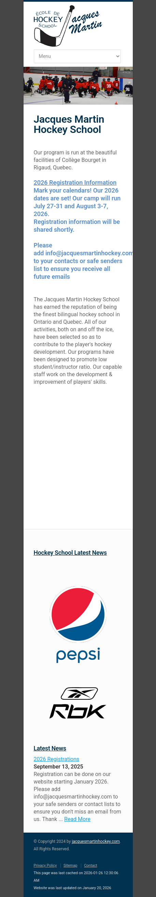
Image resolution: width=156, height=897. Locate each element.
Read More (77, 819)
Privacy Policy (45, 865)
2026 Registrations (57, 759)
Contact (90, 865)
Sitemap (70, 865)
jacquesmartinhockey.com (95, 841)
